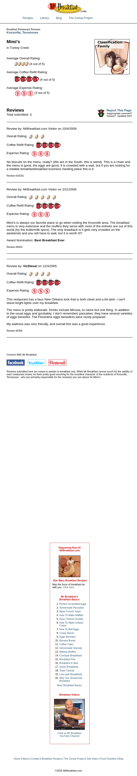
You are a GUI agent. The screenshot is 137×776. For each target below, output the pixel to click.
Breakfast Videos (69, 694)
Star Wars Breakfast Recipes (70, 580)
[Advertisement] (69, 465)
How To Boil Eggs (69, 629)
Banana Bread (67, 640)
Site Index (92, 758)
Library (44, 18)
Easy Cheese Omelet (71, 618)
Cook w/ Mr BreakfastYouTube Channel (70, 734)
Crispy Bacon (66, 633)
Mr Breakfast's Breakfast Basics (69, 598)
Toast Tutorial (66, 670)
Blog (59, 18)
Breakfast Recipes (52, 758)
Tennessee (30, 32)
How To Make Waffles (71, 615)
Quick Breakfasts (68, 666)
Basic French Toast (70, 611)
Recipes (28, 18)
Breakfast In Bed (68, 663)
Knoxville (13, 32)
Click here (68, 587)
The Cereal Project (81, 18)
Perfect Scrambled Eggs (72, 603)
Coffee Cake (66, 644)
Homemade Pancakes (71, 607)
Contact (35, 758)
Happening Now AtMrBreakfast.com (70, 549)
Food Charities (108, 758)
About (25, 758)
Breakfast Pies (67, 659)
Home (17, 758)
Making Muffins (67, 651)
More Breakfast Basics (69, 685)
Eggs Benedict (67, 636)
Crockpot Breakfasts (70, 655)
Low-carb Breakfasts (70, 674)
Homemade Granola (70, 648)
